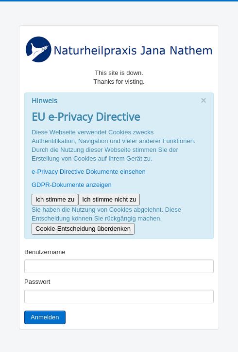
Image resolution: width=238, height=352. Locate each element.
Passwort (37, 281)
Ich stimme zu (54, 199)
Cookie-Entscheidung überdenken (83, 228)
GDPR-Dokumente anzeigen (72, 184)
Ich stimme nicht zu (109, 199)
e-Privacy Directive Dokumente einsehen (89, 171)
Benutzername (45, 252)
